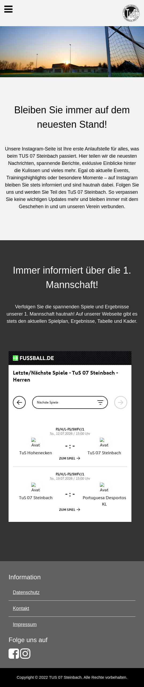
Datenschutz (26, 592)
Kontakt (21, 608)
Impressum (25, 624)
